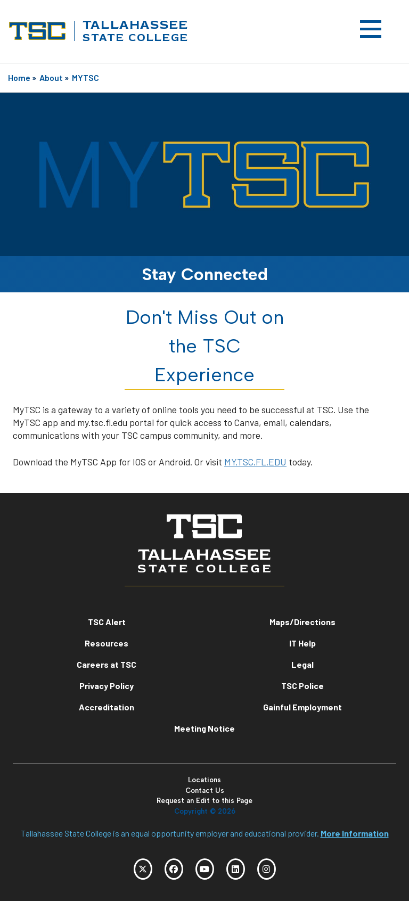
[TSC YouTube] (204, 869)
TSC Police (302, 686)
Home (19, 77)
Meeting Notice (204, 728)
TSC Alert (107, 622)
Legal (302, 664)
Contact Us (204, 790)
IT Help (302, 643)
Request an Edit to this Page (204, 801)
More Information (355, 833)
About (51, 77)
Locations (204, 780)
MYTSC (85, 77)
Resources (106, 643)
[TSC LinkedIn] (235, 869)
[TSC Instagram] (266, 869)
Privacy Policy (106, 686)
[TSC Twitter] (143, 869)
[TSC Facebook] (174, 869)
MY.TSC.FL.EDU (255, 462)
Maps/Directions (302, 622)
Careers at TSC (106, 664)
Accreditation (106, 707)
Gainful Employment (302, 707)
